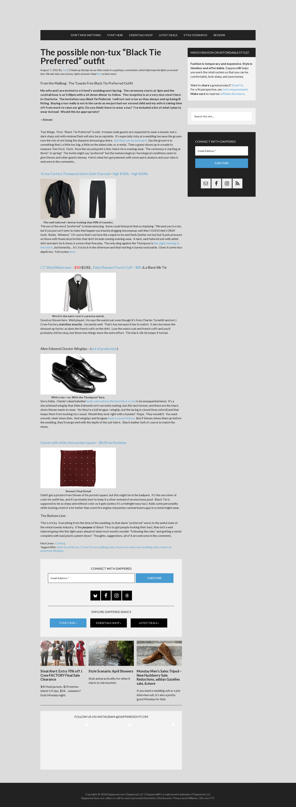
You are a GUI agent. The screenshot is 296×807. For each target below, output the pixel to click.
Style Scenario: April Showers (111, 669)
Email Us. (238, 83)
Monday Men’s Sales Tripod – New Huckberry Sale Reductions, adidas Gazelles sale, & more (159, 675)
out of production (104, 347)
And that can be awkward (130, 138)
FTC (212, 795)
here (99, 72)
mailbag (103, 545)
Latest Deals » (149, 621)
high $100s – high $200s (130, 172)
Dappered (148, 14)
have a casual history (121, 416)
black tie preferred (68, 545)
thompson (122, 545)
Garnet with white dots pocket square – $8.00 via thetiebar (83, 441)
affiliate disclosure (232, 92)
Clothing (60, 541)
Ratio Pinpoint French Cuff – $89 (117, 266)
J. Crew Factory (89, 545)
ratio (111, 545)
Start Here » (68, 621)
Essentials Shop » (108, 621)
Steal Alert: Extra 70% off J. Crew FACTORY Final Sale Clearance (61, 673)
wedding (147, 545)
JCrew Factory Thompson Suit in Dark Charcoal (75, 172)
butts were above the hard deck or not (111, 399)
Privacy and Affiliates (185, 795)
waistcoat (134, 545)
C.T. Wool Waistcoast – (60, 266)
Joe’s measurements (235, 87)
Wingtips (58, 549)
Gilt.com (204, 795)
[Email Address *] (91, 576)
